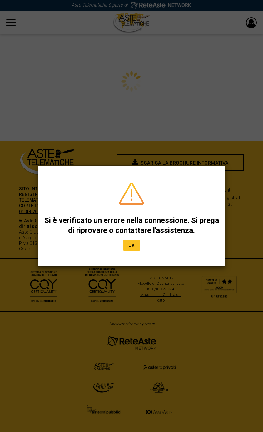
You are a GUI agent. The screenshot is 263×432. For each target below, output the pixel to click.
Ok (131, 245)
